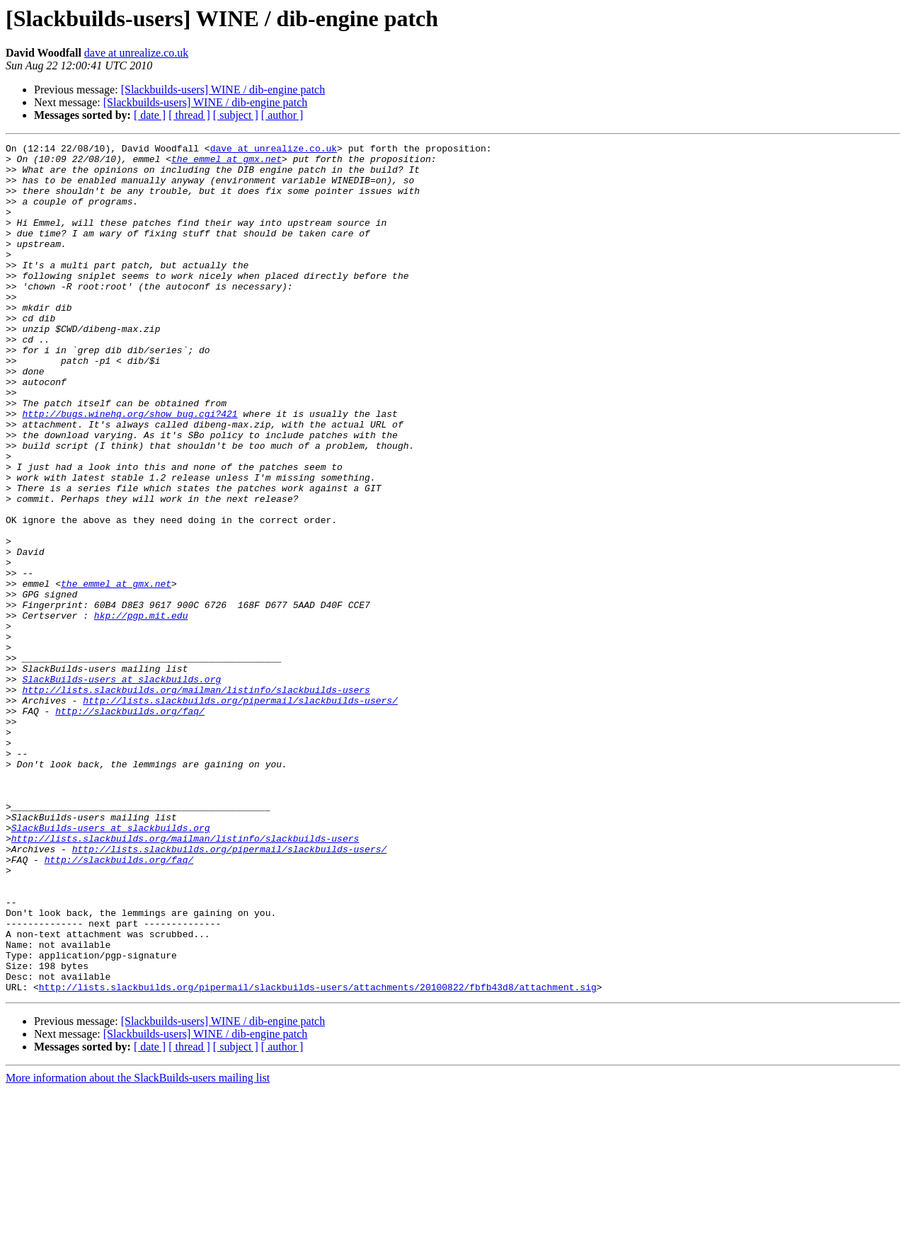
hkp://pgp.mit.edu (141, 710)
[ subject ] (235, 115)
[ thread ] (189, 115)
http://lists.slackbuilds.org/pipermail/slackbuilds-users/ (240, 812)
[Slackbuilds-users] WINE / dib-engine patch (223, 90)
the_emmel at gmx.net (226, 162)
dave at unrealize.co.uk (136, 53)
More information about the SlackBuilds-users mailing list (138, 1248)
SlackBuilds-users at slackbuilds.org (121, 787)
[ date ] (150, 115)
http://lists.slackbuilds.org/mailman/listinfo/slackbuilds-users (195, 800)
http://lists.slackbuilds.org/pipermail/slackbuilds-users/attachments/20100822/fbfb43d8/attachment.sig (318, 1156)
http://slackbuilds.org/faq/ (130, 825)
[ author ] (282, 115)
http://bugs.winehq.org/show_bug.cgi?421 (129, 468)
